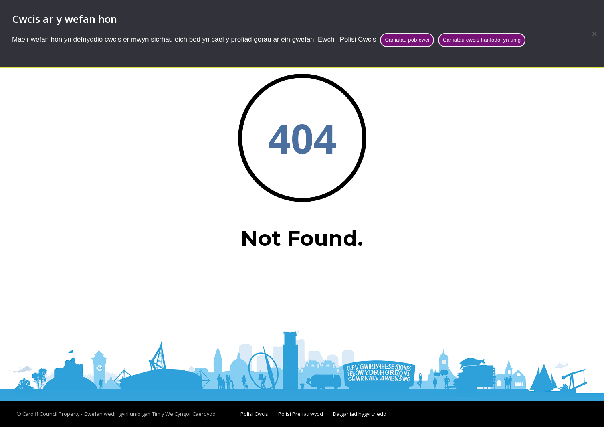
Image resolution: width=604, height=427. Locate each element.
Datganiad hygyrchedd (359, 413)
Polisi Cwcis (358, 39)
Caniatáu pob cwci (407, 40)
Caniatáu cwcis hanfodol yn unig (482, 40)
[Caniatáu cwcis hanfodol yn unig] (594, 34)
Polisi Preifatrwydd (300, 413)
